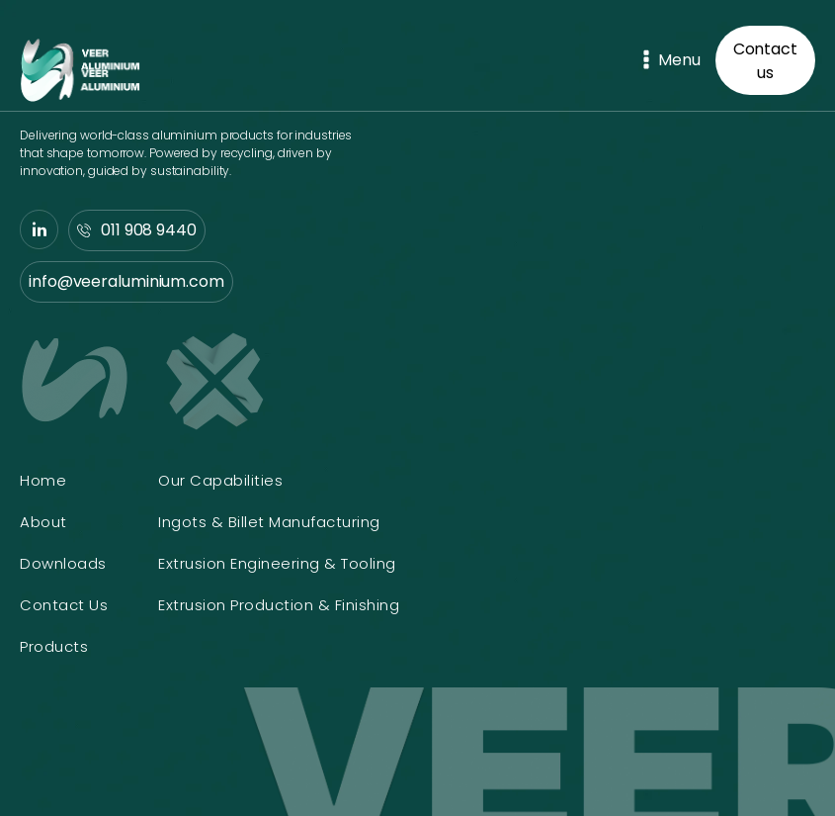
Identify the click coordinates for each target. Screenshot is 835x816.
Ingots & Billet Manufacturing (269, 521)
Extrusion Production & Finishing (278, 604)
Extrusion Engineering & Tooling (277, 563)
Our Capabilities (220, 480)
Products (54, 646)
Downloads (63, 563)
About (43, 521)
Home (43, 480)
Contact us (765, 61)
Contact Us (64, 604)
